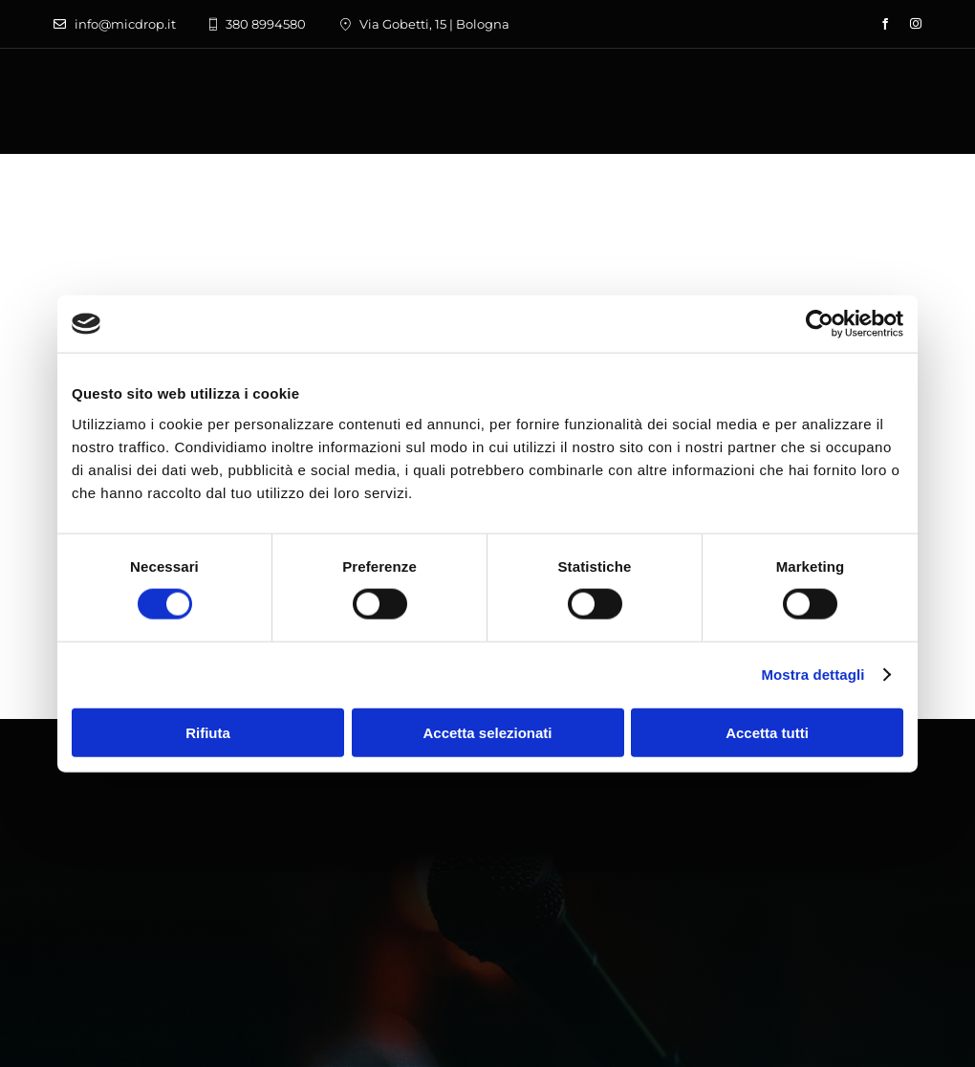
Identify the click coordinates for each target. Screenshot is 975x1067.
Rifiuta (207, 732)
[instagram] (915, 24)
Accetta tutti (767, 732)
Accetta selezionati (487, 732)
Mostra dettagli (812, 674)
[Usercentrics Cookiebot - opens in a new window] (819, 324)
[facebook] (885, 24)
